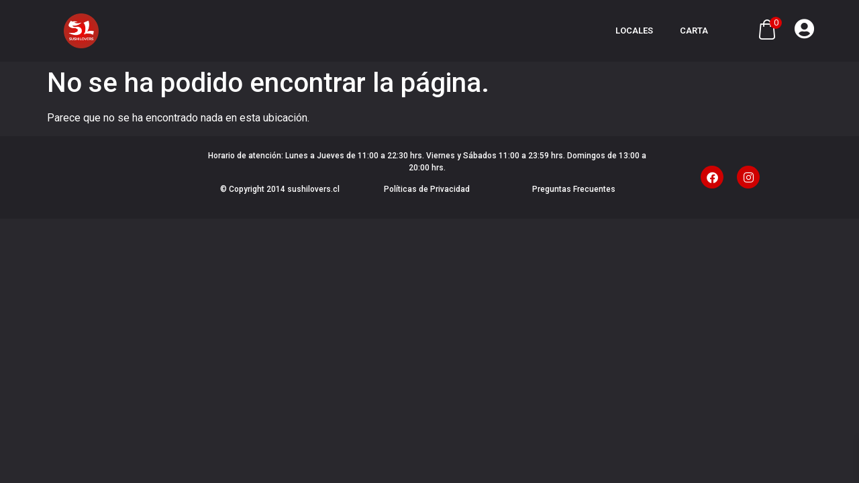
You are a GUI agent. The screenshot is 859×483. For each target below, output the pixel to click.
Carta (694, 30)
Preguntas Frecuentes (573, 189)
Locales (634, 30)
